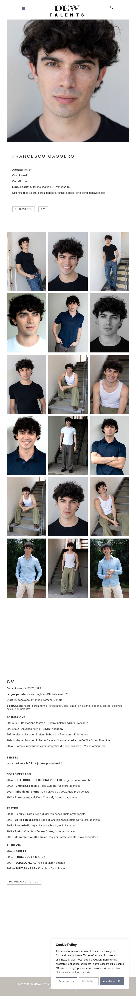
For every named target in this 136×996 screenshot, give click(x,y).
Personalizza (66, 981)
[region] (90, 964)
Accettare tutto (112, 981)
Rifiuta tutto (88, 981)
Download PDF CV (24, 881)
